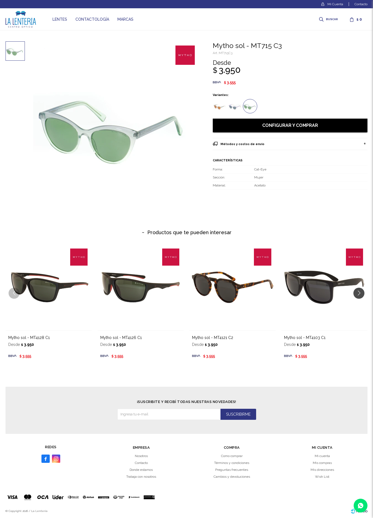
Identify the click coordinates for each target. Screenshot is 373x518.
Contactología (92, 19)
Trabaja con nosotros (141, 477)
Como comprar (232, 456)
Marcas (125, 19)
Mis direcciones (322, 470)
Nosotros (141, 456)
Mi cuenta (322, 456)
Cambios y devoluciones (232, 477)
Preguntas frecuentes (231, 470)
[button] (361, 304)
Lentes (59, 19)
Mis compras (322, 463)
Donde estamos (141, 470)
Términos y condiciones (231, 463)
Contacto (360, 4)
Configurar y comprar (290, 125)
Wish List (322, 477)
